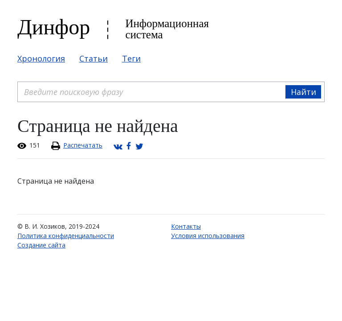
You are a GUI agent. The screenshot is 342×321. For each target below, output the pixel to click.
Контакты (186, 226)
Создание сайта (41, 245)
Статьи (93, 58)
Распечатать (82, 145)
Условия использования (207, 235)
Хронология (41, 58)
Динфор (53, 27)
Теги (131, 58)
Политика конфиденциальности (65, 235)
